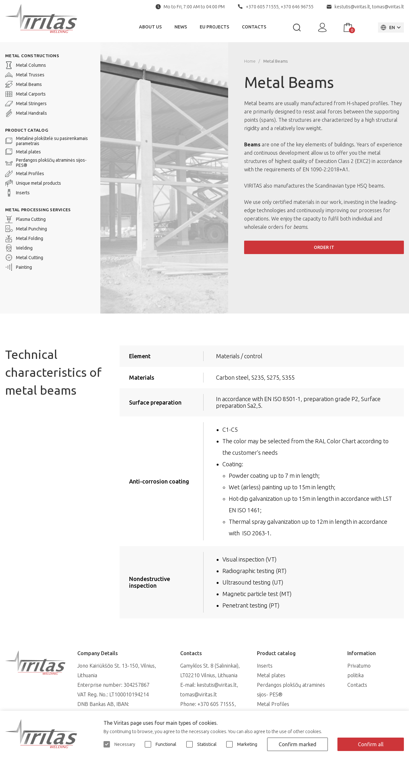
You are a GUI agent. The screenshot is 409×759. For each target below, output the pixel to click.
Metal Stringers (26, 103)
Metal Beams (23, 84)
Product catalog (26, 130)
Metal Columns (25, 65)
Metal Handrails (26, 113)
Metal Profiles (24, 173)
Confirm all (370, 744)
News (180, 26)
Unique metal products (33, 183)
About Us (150, 26)
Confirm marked (297, 744)
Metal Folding (24, 238)
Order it (324, 247)
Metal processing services (38, 209)
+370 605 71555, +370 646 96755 (279, 6)
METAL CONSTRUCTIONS (32, 55)
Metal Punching (26, 229)
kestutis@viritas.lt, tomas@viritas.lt (369, 6)
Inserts (17, 193)
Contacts (254, 26)
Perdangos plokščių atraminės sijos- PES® (46, 163)
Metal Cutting (24, 257)
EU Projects (214, 26)
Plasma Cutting (25, 219)
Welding (19, 248)
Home (250, 61)
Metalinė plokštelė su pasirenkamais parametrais (46, 141)
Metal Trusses (24, 75)
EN (387, 27)
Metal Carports (25, 94)
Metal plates (23, 152)
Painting (18, 267)
